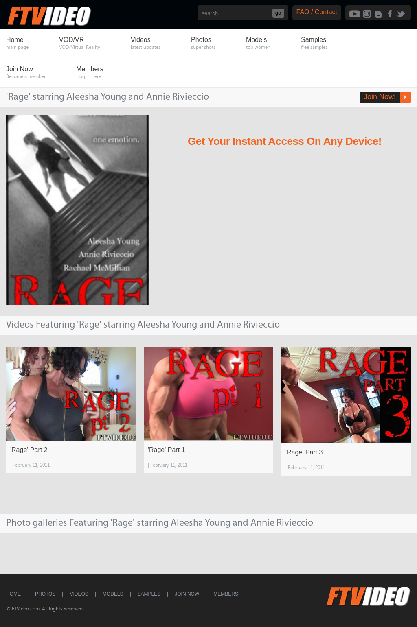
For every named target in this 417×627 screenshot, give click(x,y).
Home (13, 594)
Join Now (187, 594)
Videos (79, 594)
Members (225, 594)
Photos (45, 594)
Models (113, 594)
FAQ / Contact (316, 12)
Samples (149, 594)
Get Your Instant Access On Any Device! (285, 141)
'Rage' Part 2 (29, 449)
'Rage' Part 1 (166, 449)
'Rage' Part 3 (304, 452)
